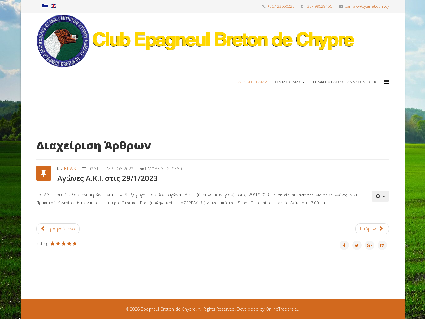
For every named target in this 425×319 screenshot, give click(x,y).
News (70, 169)
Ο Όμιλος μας (286, 82)
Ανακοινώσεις (362, 82)
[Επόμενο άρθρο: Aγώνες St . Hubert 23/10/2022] (372, 228)
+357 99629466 (318, 6)
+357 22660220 (280, 6)
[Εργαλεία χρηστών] (380, 196)
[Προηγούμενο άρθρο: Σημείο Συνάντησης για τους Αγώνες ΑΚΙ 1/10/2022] (58, 228)
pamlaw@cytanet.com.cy (367, 6)
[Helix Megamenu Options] (386, 81)
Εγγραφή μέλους (326, 82)
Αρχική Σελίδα (252, 82)
